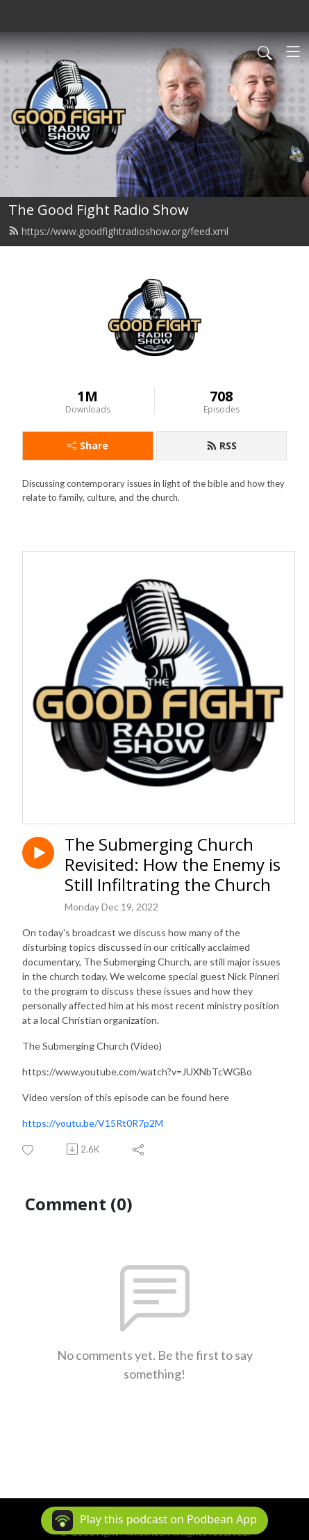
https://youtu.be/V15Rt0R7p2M (92, 1123)
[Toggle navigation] (293, 51)
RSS (221, 445)
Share (87, 445)
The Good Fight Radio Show (98, 209)
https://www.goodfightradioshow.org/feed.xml (118, 231)
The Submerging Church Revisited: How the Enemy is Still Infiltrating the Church (173, 865)
